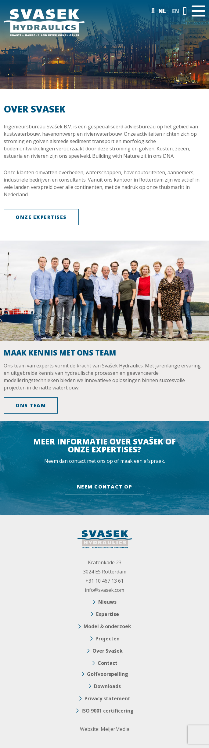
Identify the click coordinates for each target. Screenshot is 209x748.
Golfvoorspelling (107, 674)
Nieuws (107, 602)
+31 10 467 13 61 (104, 580)
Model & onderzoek (107, 626)
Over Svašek (107, 650)
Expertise (107, 614)
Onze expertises (41, 217)
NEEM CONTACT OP (104, 486)
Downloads (107, 686)
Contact (107, 663)
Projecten (107, 638)
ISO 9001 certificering (107, 710)
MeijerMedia (115, 729)
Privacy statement (107, 698)
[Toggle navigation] (198, 11)
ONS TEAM (31, 405)
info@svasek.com (104, 590)
